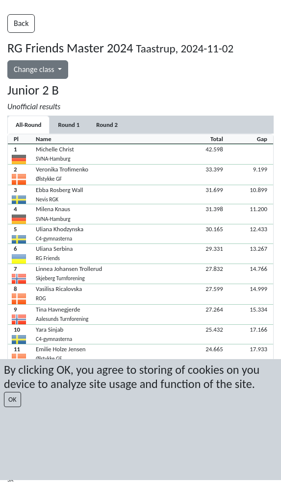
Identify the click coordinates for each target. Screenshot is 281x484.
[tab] (69, 125)
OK (12, 399)
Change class (35, 69)
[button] (140, 154)
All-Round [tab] (28, 124)
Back (21, 23)
